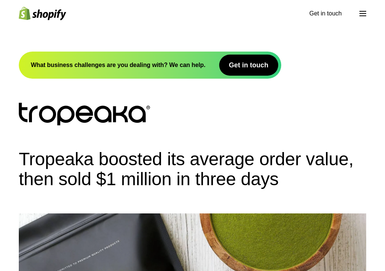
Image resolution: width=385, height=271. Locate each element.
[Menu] (363, 14)
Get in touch (325, 13)
